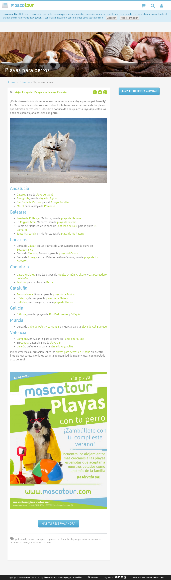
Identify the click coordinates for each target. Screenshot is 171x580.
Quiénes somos (48, 577)
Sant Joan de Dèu (67, 225)
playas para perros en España (73, 351)
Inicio (13, 82)
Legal (68, 577)
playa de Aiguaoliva (61, 346)
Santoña (21, 282)
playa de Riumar (63, 302)
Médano (33, 253)
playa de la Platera (57, 298)
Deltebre (22, 302)
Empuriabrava (25, 294)
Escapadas (27, 92)
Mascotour (31, 577)
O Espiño (76, 314)
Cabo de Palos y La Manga (43, 326)
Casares (21, 194)
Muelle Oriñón (66, 274)
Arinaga (32, 257)
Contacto (60, 577)
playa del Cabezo (69, 253)
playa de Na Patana (72, 233)
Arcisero (81, 274)
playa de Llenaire (71, 218)
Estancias (25, 82)
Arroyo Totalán (60, 202)
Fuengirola (23, 198)
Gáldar (32, 245)
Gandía (24, 342)
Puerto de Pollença (28, 218)
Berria (49, 282)
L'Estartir (22, 298)
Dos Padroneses (58, 314)
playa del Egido (47, 198)
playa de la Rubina (63, 294)
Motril (20, 206)
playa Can (55, 342)
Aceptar (111, 18)
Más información (129, 18)
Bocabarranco (25, 249)
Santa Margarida (26, 233)
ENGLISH (94, 577)
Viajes (18, 92)
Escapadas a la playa (45, 92)
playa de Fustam (66, 222)
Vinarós (21, 346)
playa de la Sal (44, 194)
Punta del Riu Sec (73, 338)
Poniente (49, 206)
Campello (22, 338)
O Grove (21, 314)
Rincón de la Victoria (29, 202)
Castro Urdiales (26, 274)
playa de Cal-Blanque (94, 326)
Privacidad (77, 577)
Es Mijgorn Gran (26, 222)
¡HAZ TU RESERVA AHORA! (58, 523)
